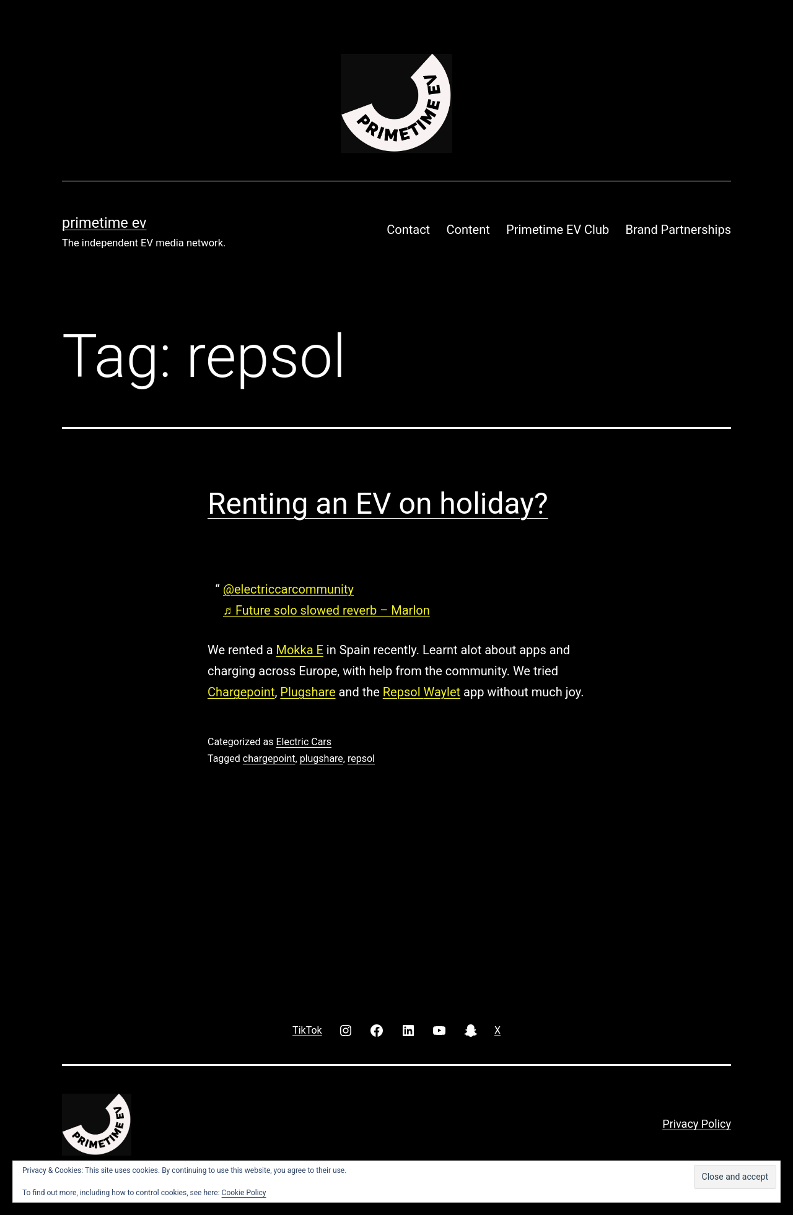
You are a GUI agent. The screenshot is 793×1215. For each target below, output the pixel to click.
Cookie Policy (244, 1192)
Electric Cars (303, 742)
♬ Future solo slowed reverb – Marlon (326, 610)
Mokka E (299, 649)
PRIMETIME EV (104, 222)
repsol (361, 758)
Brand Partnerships (678, 229)
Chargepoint (241, 692)
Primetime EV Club (557, 229)
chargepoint (269, 758)
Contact (408, 229)
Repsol (403, 692)
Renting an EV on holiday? (378, 503)
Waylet (441, 692)
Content (468, 229)
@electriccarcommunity (288, 589)
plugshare (321, 758)
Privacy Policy (696, 1123)
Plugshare (307, 692)
